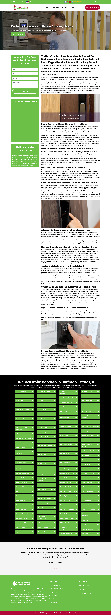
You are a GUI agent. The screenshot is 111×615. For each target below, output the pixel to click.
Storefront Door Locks (88, 496)
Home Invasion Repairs (66, 402)
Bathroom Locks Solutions (23, 438)
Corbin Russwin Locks (22, 518)
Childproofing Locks (21, 500)
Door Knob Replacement (45, 405)
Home (46, 7)
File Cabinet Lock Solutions (45, 489)
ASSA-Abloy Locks (21, 418)
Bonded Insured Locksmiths (20, 452)
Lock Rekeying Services (66, 458)
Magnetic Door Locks (66, 487)
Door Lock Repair (43, 427)
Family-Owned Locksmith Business (45, 479)
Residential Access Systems (87, 445)
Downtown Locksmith (44, 441)
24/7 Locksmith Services (23, 396)
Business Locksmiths (22, 478)
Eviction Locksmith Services (43, 469)
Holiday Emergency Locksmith (65, 392)
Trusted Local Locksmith (88, 509)
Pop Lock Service (86, 411)
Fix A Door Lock (42, 507)
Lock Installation (64, 453)
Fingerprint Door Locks (44, 498)
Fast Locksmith (42, 485)
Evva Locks (41, 474)
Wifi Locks (84, 524)
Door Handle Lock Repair (45, 391)
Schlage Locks (86, 478)
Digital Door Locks (21, 532)
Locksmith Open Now (66, 482)
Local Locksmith (64, 440)
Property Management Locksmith (88, 416)
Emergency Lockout (43, 454)
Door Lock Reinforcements (45, 423)
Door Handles (41, 396)
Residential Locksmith (88, 451)
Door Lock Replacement (44, 432)
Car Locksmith (20, 491)
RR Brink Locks (86, 460)
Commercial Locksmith (22, 514)
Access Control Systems (23, 409)
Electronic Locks (42, 450)
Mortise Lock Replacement (67, 518)
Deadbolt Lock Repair (22, 527)
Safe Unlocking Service (88, 473)
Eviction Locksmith (43, 463)
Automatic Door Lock (22, 423)
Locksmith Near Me (65, 478)
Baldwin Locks (20, 433)
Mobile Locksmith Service (67, 509)
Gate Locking (41, 523)
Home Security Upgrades (67, 406)
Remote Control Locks (88, 435)
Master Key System (65, 500)
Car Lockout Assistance (22, 487)
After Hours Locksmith (22, 414)
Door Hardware (42, 400)
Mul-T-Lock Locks (65, 523)
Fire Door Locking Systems (45, 503)
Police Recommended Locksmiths (88, 406)
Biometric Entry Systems (22, 442)
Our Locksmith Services (60, 7)
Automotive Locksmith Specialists (22, 428)
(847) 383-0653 (92, 7)
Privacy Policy (53, 602)
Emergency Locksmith (44, 459)
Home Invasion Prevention (67, 397)
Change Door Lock (21, 496)
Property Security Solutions (89, 422)
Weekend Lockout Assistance (87, 514)
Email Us (84, 589)
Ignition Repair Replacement (64, 412)
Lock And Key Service (66, 444)
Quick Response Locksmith (89, 431)
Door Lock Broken (43, 418)
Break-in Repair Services (23, 458)
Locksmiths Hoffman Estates (55, 613)
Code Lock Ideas (20, 505)
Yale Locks (85, 533)
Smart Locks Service (87, 491)
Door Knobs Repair (43, 409)
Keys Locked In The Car (66, 431)
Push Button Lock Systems (89, 426)
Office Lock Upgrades (66, 533)
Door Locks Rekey (43, 436)
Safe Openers (85, 469)
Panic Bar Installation (88, 396)
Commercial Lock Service (23, 509)
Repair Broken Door (87, 440)
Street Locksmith (86, 500)
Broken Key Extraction (22, 462)
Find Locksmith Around (44, 494)
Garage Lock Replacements (42, 517)
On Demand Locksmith (88, 391)
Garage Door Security (44, 512)
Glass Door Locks (43, 527)
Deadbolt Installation (22, 523)
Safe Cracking (86, 464)
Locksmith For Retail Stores (67, 473)
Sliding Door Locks (87, 487)
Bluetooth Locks (20, 447)
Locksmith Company (65, 469)
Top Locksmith (86, 505)
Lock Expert (63, 449)
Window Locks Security (88, 529)
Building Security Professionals (20, 468)
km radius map (25, 122)
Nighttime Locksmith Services (65, 528)
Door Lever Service (43, 414)
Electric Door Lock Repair (45, 445)
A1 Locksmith (19, 400)
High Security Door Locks (45, 532)
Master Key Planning (65, 496)
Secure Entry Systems (88, 482)
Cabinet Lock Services (22, 482)
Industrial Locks (64, 417)
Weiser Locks (85, 520)
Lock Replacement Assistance (65, 463)
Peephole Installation (88, 400)
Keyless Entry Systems (66, 426)
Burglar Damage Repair (22, 473)
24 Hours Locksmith (21, 391)
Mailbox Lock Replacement (67, 491)
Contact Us (74, 7)
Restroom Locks (86, 455)
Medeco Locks (64, 505)
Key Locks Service (65, 422)
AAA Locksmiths (20, 405)
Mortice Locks (64, 514)
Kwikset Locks (64, 435)
